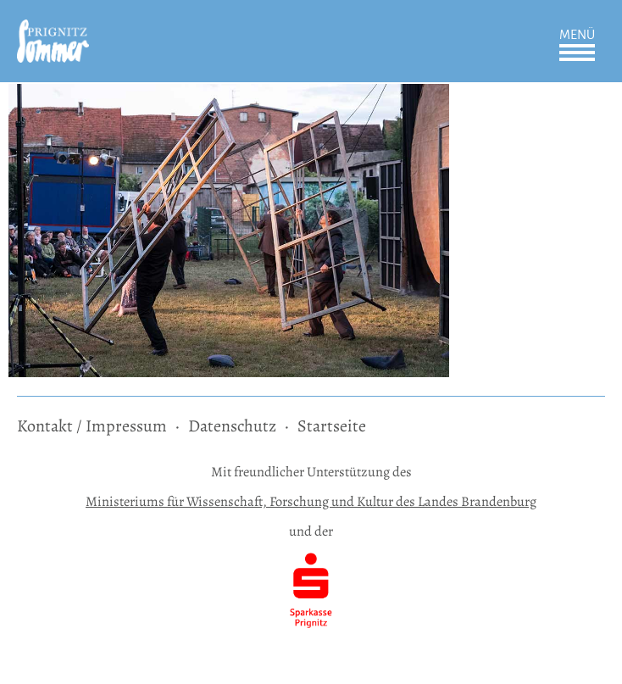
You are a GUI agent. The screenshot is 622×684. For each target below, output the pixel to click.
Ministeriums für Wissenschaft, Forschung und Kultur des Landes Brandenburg (311, 501)
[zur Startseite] (53, 30)
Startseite (331, 425)
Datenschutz (232, 425)
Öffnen (577, 52)
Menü (577, 35)
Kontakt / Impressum (92, 425)
